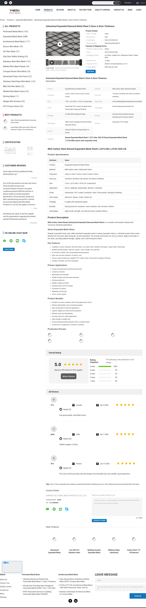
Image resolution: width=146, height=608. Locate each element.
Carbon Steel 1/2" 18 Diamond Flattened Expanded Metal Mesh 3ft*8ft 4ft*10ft (133, 551)
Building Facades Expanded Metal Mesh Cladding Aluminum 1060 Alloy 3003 (94, 551)
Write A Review (69, 376)
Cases (138, 10)
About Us (72, 10)
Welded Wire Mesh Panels (14, 66)
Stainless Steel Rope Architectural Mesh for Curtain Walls (75, 593)
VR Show (60, 10)
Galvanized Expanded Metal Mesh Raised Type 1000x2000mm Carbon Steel (54, 551)
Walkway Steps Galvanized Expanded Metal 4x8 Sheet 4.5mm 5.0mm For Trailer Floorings (114, 551)
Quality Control (102, 10)
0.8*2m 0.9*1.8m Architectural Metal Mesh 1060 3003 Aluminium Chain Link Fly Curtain (76, 586)
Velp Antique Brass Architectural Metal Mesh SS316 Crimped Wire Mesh (74, 580)
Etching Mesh (9, 96)
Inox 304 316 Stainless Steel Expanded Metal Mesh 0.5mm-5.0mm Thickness (74, 551)
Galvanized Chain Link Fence (15, 76)
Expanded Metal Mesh (24, 20)
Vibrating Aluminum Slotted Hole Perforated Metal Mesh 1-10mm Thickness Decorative (39, 580)
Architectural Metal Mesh (14, 41)
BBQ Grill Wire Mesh (11, 86)
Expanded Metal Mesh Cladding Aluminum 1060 (92, 484)
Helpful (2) (67, 439)
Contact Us (119, 10)
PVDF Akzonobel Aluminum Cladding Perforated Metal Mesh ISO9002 (37, 593)
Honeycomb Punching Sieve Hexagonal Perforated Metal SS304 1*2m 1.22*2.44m (39, 587)
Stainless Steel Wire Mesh (14, 61)
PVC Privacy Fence (11, 106)
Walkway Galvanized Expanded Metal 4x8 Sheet (123, 484)
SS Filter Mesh (9, 51)
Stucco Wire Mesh (11, 46)
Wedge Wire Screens (12, 101)
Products (48, 10)
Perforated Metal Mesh (13, 31)
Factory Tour (85, 10)
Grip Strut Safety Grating (13, 56)
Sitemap (3, 597)
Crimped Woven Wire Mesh (14, 71)
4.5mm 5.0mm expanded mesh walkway (63, 484)
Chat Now (128, 3)
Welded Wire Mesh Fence (14, 91)
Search (116, 3)
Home (37, 10)
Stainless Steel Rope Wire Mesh (16, 81)
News (130, 10)
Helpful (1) (67, 409)
